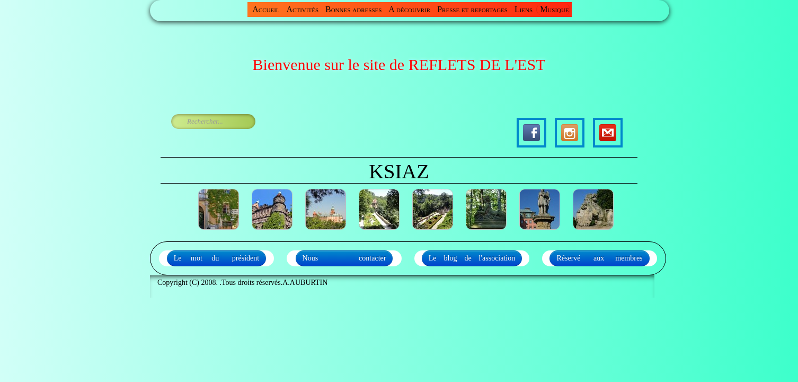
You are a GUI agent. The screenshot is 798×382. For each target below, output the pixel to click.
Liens (524, 9)
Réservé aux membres (599, 258)
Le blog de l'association (472, 258)
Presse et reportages (472, 9)
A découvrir (409, 9)
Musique (554, 9)
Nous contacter (344, 258)
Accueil (265, 9)
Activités (302, 9)
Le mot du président (216, 258)
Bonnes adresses (353, 9)
